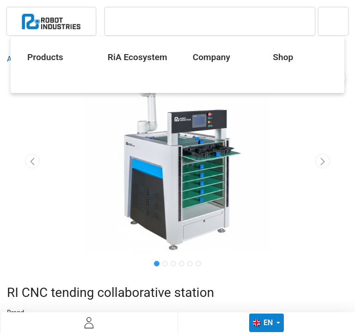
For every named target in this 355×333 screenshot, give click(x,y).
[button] (32, 161)
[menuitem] (55, 57)
